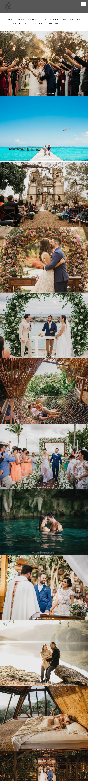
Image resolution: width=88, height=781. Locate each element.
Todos (8, 19)
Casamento (50, 19)
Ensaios (71, 24)
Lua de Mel (19, 24)
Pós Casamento (73, 19)
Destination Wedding (46, 24)
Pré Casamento (28, 19)
